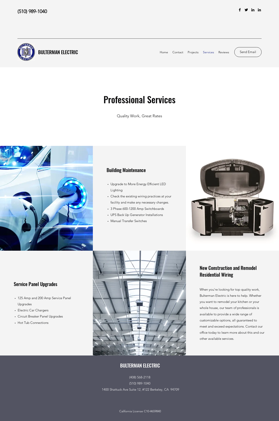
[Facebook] (240, 10)
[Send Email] (248, 52)
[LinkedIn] (253, 10)
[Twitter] (246, 10)
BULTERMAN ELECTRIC (58, 51)
